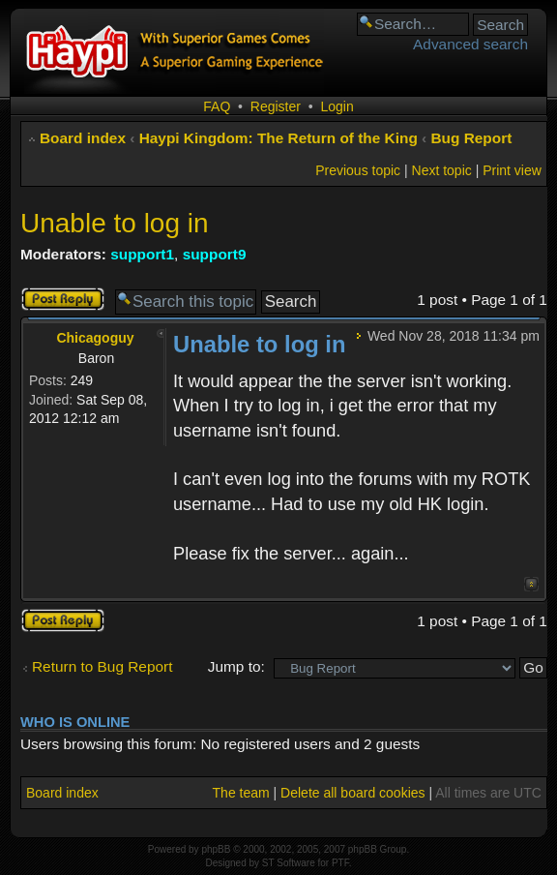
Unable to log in (114, 223)
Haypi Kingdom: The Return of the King (278, 138)
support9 (215, 254)
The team (241, 792)
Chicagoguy (94, 338)
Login (336, 106)
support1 (142, 254)
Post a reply (62, 299)
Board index (83, 138)
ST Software (288, 863)
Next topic (442, 170)
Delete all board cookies (352, 792)
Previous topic (357, 170)
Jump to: (236, 666)
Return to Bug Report (102, 666)
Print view (512, 170)
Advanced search (470, 44)
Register (275, 106)
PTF (340, 863)
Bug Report (472, 138)
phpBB (215, 849)
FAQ (216, 106)
